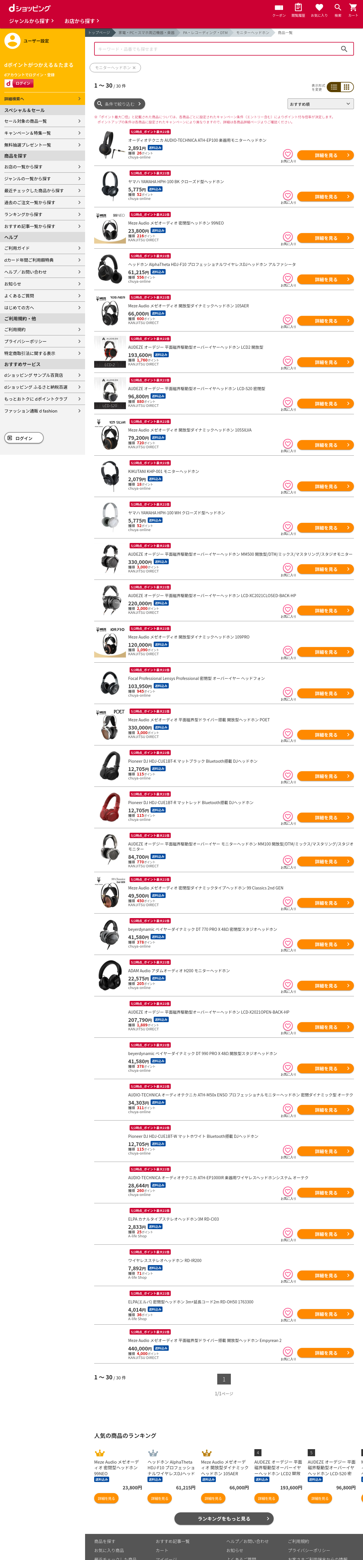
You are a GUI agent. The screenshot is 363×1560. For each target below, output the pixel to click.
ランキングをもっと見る (224, 1489)
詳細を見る (326, 155)
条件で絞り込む (120, 104)
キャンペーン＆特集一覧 (27, 133)
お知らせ (12, 284)
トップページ (99, 32)
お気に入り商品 (109, 1521)
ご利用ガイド (17, 248)
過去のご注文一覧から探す (29, 202)
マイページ (166, 1530)
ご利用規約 (15, 329)
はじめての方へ (19, 307)
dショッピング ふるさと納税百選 (35, 387)
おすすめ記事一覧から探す (29, 226)
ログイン (24, 438)
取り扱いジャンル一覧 (115, 1539)
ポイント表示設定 (173, 1539)
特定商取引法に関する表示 (29, 353)
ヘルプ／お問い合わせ (25, 272)
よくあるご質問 (19, 296)
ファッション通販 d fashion (30, 411)
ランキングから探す (23, 214)
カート (162, 1521)
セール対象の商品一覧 (25, 121)
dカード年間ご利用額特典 (29, 260)
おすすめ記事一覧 (173, 1512)
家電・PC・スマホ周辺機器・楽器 (147, 32)
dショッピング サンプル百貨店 (33, 375)
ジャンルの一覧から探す (27, 178)
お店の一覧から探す (23, 167)
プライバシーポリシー (25, 341)
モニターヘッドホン (252, 32)
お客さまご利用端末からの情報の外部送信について (317, 1533)
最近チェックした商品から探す (34, 190)
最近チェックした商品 (115, 1530)
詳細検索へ (14, 99)
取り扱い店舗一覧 (111, 1548)
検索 (344, 49)
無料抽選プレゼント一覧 (27, 145)
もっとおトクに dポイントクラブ (35, 399)
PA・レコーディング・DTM (205, 32)
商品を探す (104, 1512)
